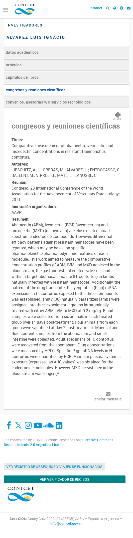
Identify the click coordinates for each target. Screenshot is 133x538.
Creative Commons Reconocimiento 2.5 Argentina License (58, 442)
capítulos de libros (22, 77)
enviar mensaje (107, 399)
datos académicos (22, 52)
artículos (14, 65)
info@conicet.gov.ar (66, 523)
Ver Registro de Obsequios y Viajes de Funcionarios (54, 466)
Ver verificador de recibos (64, 479)
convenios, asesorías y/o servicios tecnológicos (48, 102)
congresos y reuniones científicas (35, 90)
